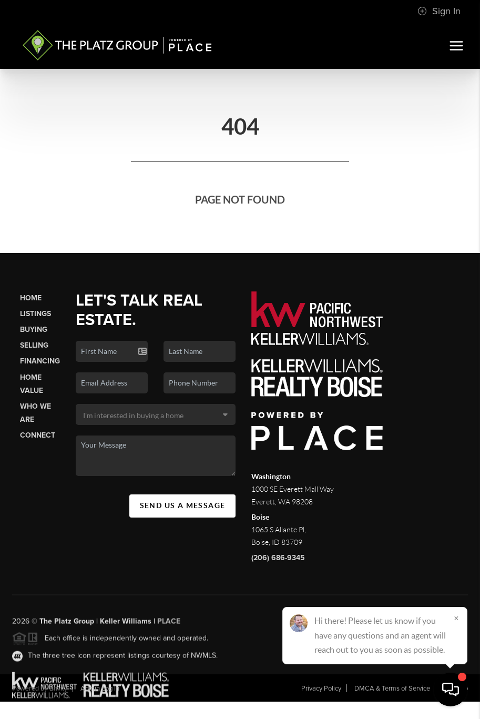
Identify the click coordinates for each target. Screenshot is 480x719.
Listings (35, 313)
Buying (33, 329)
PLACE (168, 624)
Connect (37, 435)
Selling (34, 345)
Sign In (439, 11)
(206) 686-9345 (278, 557)
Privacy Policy (321, 688)
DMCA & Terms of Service (392, 688)
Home (31, 297)
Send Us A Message (183, 505)
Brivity (58, 688)
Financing (40, 361)
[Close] (456, 618)
